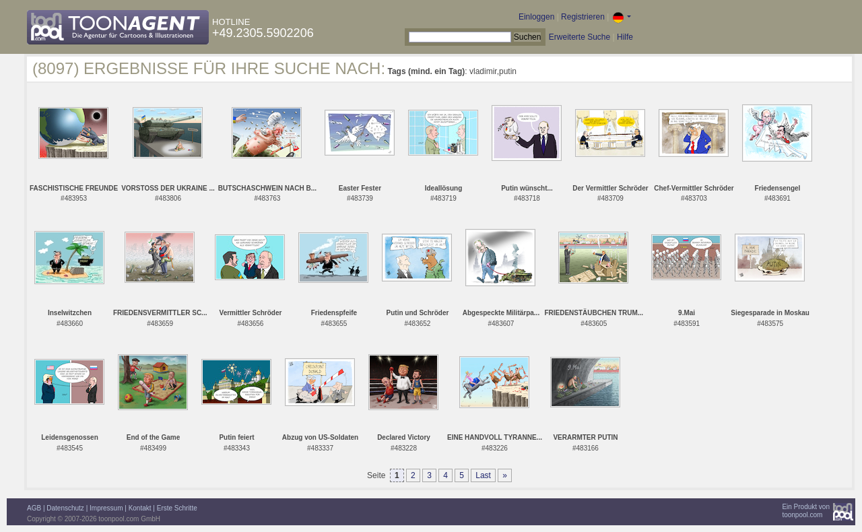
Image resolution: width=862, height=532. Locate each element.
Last (483, 475)
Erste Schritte (177, 508)
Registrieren (583, 17)
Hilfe (625, 37)
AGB (34, 508)
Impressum (106, 508)
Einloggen (536, 17)
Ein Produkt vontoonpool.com (806, 511)
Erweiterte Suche (579, 37)
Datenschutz (65, 508)
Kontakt (140, 508)
